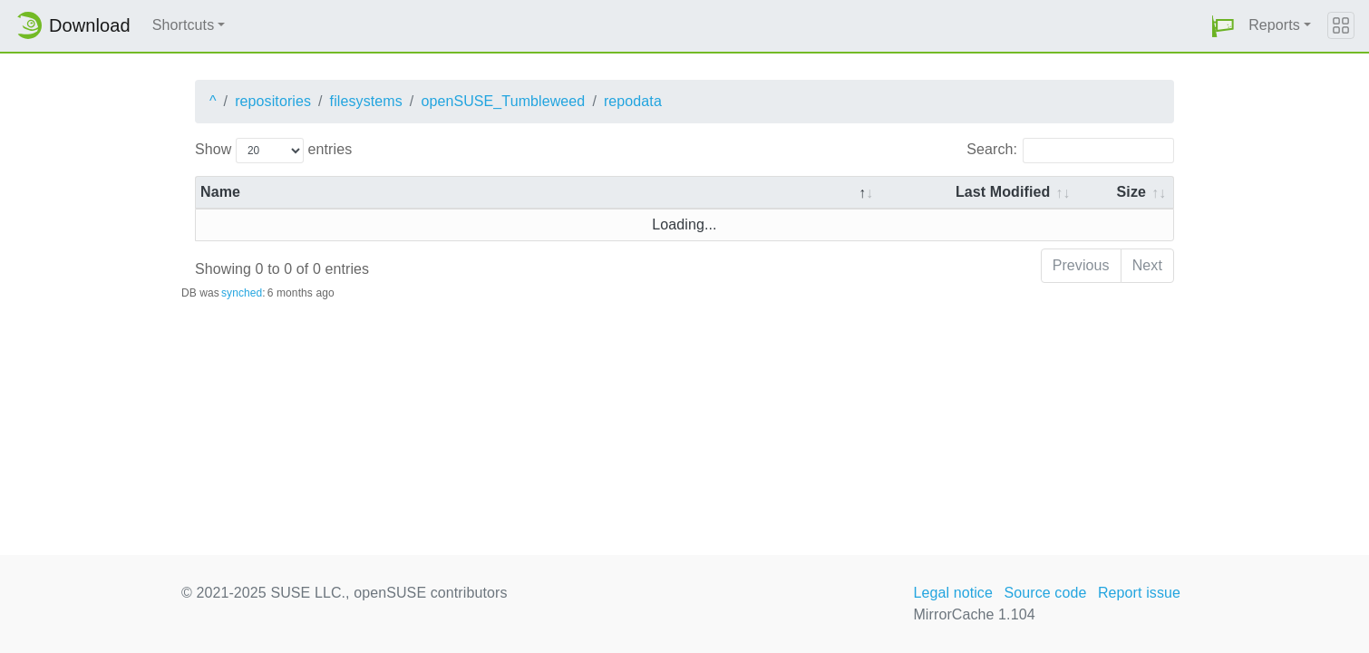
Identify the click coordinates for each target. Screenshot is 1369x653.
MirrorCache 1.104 (973, 614)
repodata (633, 101)
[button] (1223, 25)
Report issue (1139, 592)
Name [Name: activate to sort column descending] (220, 192)
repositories (273, 101)
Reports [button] (1274, 25)
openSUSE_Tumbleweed (503, 101)
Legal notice (953, 592)
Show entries (273, 150)
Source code (1045, 592)
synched (241, 293)
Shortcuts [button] (183, 25)
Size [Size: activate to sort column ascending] (1131, 192)
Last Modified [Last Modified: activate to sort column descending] (1003, 192)
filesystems (366, 101)
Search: (1070, 150)
